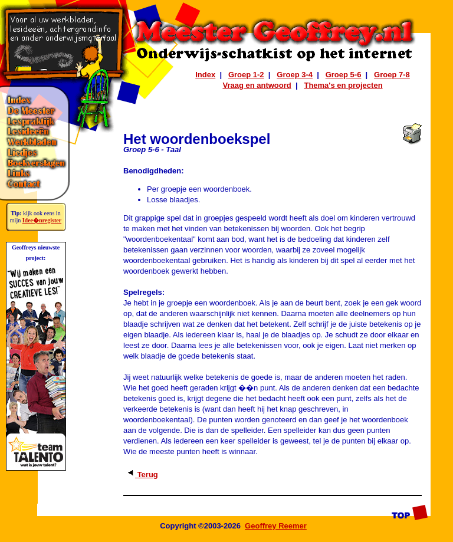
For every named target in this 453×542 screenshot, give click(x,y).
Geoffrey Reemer (276, 525)
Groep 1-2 (246, 74)
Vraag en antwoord (256, 85)
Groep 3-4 (295, 74)
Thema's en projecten (343, 85)
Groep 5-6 (344, 74)
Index (205, 74)
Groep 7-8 (392, 74)
